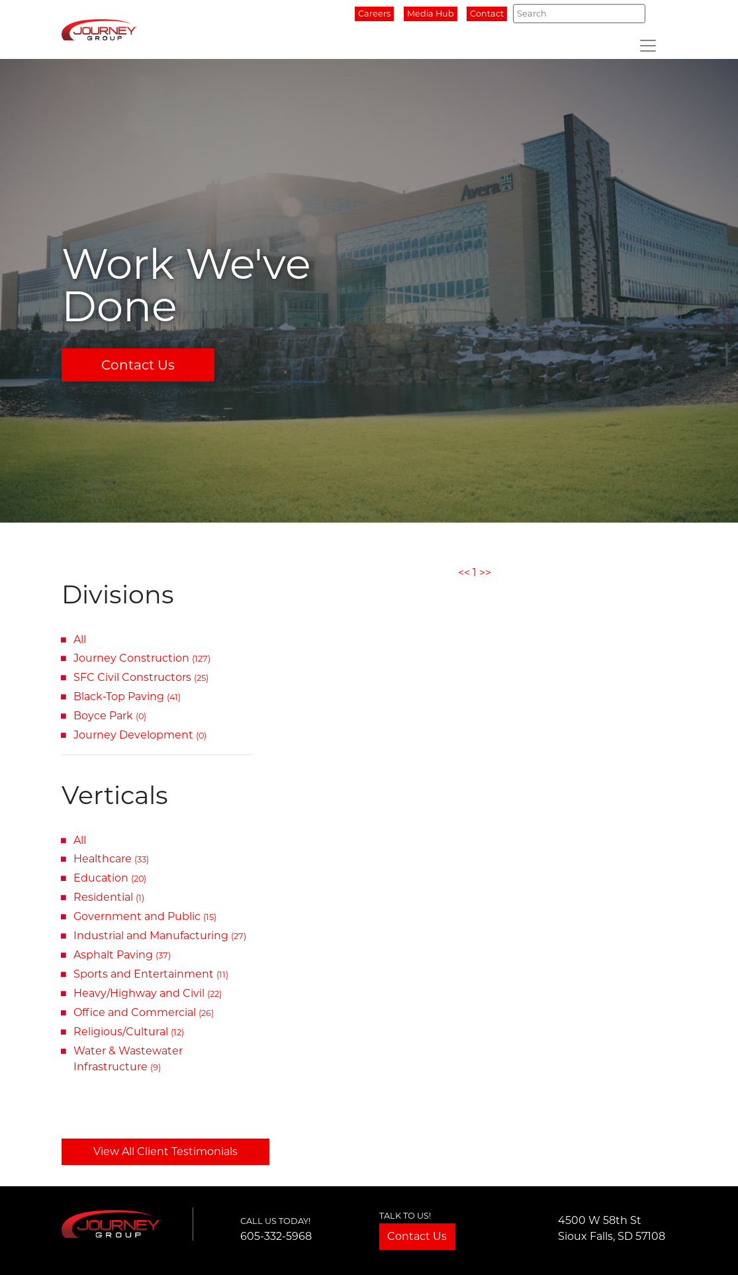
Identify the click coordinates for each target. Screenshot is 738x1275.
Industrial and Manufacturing (159, 935)
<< (464, 572)
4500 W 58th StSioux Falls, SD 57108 (611, 1228)
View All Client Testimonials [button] (165, 1151)
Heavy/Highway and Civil (147, 993)
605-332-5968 (276, 1236)
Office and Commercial (143, 1012)
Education (109, 878)
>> (485, 572)
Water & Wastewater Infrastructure (128, 1059)
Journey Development (140, 735)
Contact (487, 14)
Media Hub (430, 14)
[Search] (579, 13)
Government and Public (144, 916)
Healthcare (111, 858)
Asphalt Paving (122, 954)
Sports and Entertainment (150, 974)
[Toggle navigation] (648, 45)
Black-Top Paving (127, 696)
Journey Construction (141, 658)
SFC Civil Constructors (140, 677)
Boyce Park (109, 715)
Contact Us (138, 365)
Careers (374, 14)
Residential (108, 897)
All (79, 639)
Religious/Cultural (128, 1031)
